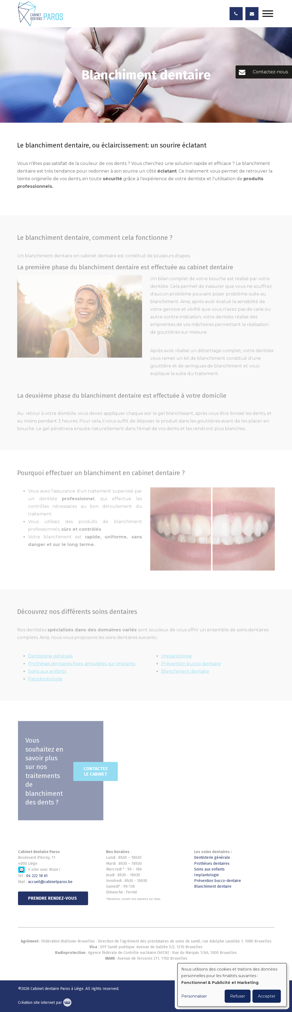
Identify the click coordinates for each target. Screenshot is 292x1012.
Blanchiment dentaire (212, 886)
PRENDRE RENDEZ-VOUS (53, 898)
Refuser (237, 996)
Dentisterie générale (212, 857)
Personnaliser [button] (194, 996)
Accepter (266, 996)
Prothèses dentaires (212, 863)
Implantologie (206, 875)
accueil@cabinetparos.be (50, 882)
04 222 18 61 (37, 876)
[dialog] (232, 985)
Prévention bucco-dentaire (217, 880)
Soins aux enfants (209, 869)
